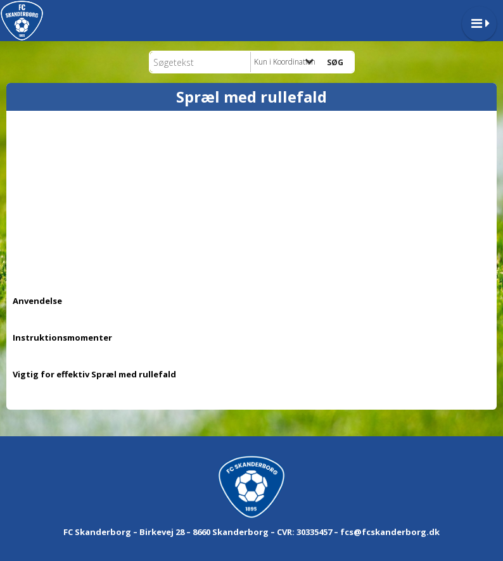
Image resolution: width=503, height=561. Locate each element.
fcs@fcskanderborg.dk (390, 532)
